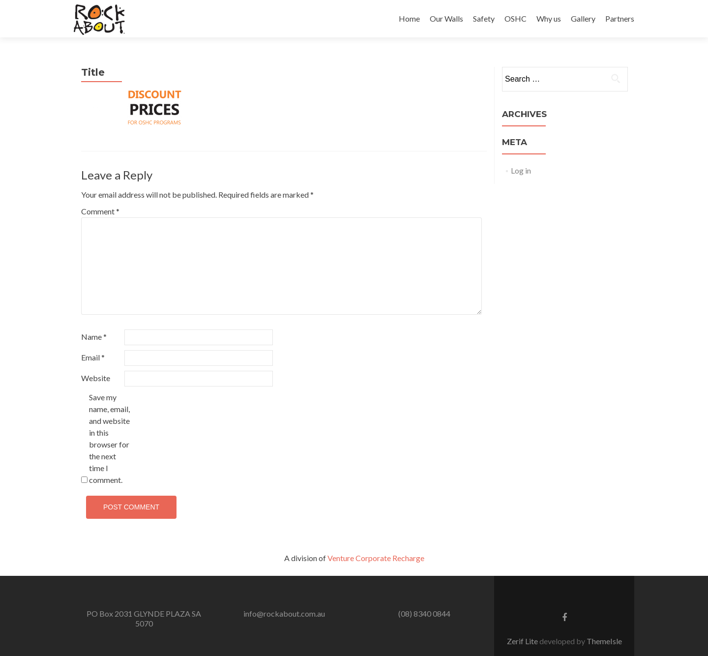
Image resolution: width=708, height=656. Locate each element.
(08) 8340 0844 (424, 613)
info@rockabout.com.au (284, 613)
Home (409, 18)
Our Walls (446, 18)
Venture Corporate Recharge (375, 558)
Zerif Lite (523, 641)
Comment (100, 211)
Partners (619, 18)
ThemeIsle (604, 641)
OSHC (515, 18)
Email (93, 357)
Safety (484, 18)
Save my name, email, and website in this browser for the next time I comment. (109, 438)
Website (95, 378)
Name (94, 336)
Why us (548, 18)
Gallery (583, 18)
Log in (521, 170)
